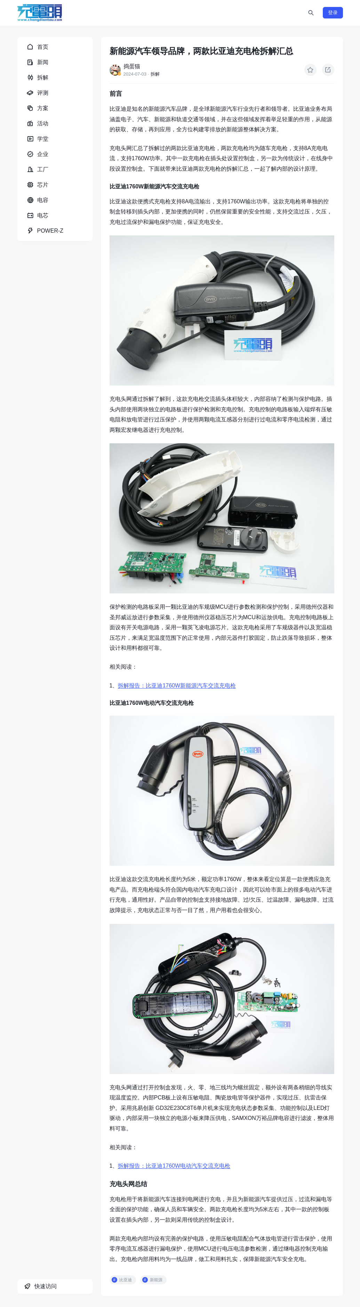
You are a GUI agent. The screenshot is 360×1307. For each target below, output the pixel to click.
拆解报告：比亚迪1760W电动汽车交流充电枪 (174, 1166)
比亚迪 (125, 1279)
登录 (333, 12)
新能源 (156, 1279)
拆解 (155, 74)
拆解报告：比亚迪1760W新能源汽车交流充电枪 (177, 685)
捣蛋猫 (131, 66)
